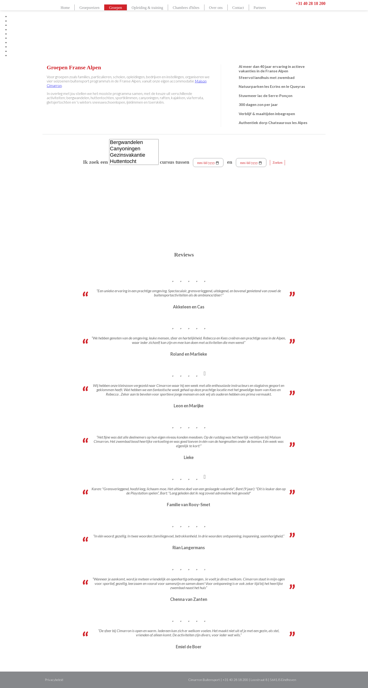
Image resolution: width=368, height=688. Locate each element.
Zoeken (277, 162)
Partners (260, 8)
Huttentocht (133, 161)
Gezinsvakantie (133, 155)
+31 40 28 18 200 (310, 3)
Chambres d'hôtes (186, 8)
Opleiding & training (147, 8)
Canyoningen (133, 149)
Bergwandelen (133, 142)
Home (65, 8)
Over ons (216, 8)
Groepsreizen (89, 8)
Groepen (115, 8)
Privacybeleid (54, 680)
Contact (238, 8)
